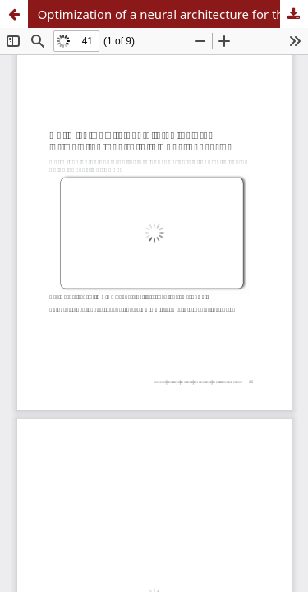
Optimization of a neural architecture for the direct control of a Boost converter (173, 14)
